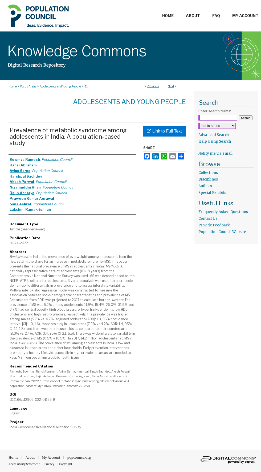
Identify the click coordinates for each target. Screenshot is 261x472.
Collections (208, 172)
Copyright (65, 464)
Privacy (49, 464)
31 (86, 86)
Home (13, 86)
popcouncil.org (79, 457)
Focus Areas (28, 86)
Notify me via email (215, 153)
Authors (205, 186)
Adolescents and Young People (60, 86)
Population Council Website (222, 232)
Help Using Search (214, 141)
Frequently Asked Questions (223, 212)
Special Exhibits (212, 192)
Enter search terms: (214, 111)
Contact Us (207, 218)
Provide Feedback (214, 225)
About (30, 457)
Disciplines (208, 179)
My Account (51, 457)
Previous (153, 86)
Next (171, 86)
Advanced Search (213, 135)
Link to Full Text (164, 131)
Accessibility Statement (24, 464)
